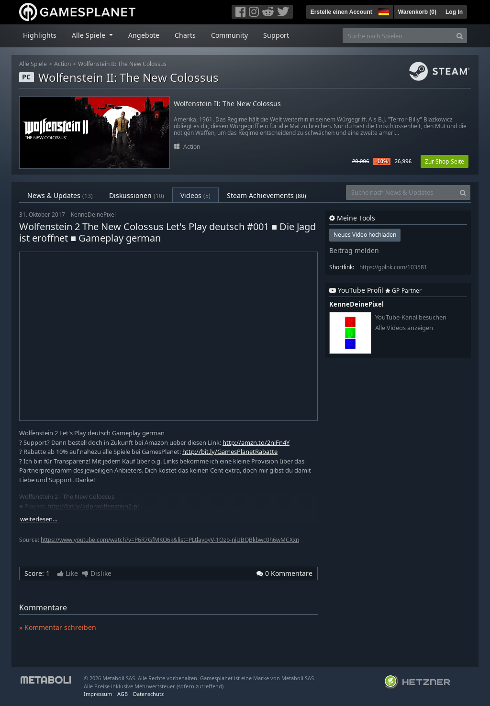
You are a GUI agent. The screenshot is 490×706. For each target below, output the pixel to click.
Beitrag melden (354, 250)
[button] (383, 10)
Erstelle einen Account (341, 12)
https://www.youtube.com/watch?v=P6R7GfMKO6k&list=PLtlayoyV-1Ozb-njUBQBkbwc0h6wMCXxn (170, 539)
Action (62, 63)
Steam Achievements (266, 195)
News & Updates (60, 195)
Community (229, 35)
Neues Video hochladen (365, 235)
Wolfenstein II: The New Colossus (122, 63)
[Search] (459, 35)
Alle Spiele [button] (89, 35)
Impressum (98, 693)
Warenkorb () (417, 12)
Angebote (143, 35)
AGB (122, 693)
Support (276, 35)
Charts (185, 35)
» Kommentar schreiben (57, 627)
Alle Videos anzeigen (404, 328)
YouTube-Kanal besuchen (410, 317)
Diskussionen (136, 195)
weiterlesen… (38, 519)
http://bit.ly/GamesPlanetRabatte (230, 451)
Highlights (39, 35)
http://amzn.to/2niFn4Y (256, 442)
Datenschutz (148, 693)
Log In (454, 12)
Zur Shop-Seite (444, 161)
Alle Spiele (33, 63)
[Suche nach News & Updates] (401, 192)
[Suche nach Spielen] (398, 35)
